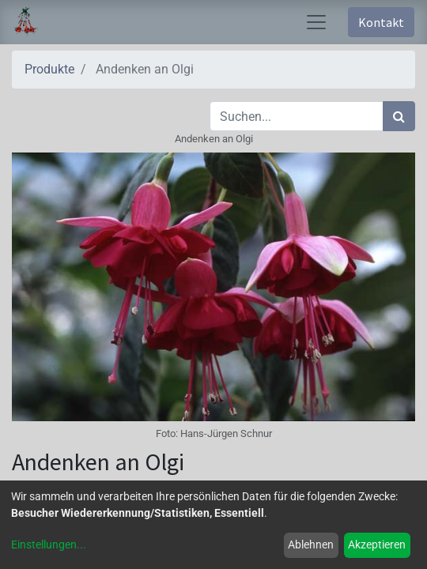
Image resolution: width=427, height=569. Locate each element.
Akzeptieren (377, 544)
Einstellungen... (48, 544)
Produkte (49, 69)
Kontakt (381, 22)
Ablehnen (311, 544)
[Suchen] (399, 116)
